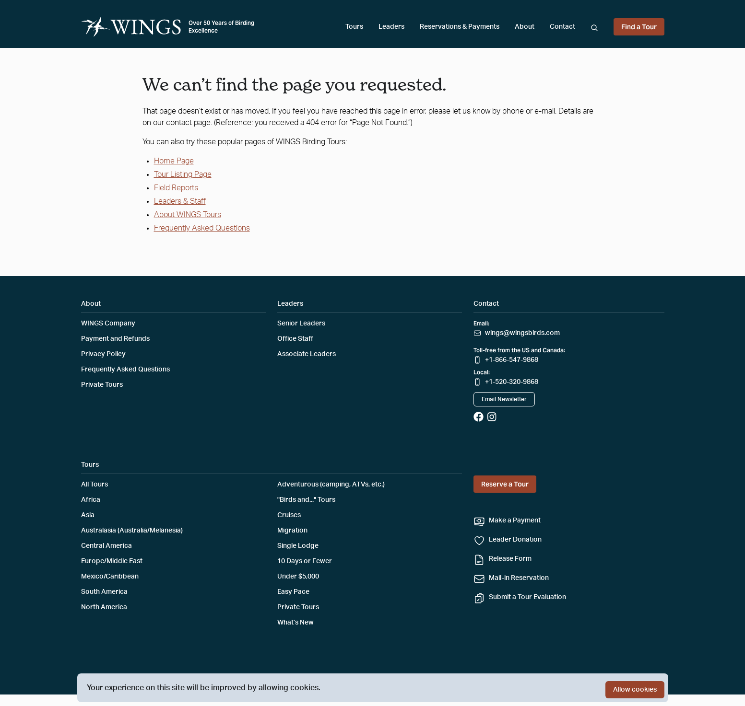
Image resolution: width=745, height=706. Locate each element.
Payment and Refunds (115, 339)
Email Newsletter (504, 399)
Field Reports (176, 188)
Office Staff (295, 339)
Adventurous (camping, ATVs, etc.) (331, 484)
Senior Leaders (301, 323)
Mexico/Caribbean (110, 576)
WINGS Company (108, 323)
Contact (562, 26)
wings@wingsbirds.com (522, 333)
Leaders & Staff (180, 201)
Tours (354, 26)
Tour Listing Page (183, 174)
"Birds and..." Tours (306, 500)
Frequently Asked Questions (202, 228)
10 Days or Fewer (304, 561)
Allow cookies (635, 689)
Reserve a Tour (505, 484)
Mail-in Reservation (519, 578)
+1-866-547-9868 (511, 360)
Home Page (174, 161)
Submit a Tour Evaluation (527, 597)
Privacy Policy (103, 354)
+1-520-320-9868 (511, 382)
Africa (90, 500)
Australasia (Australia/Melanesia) (132, 530)
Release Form (510, 559)
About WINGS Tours (187, 215)
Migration (292, 530)
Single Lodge (298, 546)
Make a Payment (515, 520)
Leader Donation (515, 539)
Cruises (289, 515)
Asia (88, 515)
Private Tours (102, 385)
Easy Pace (293, 592)
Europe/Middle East (111, 561)
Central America (106, 546)
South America (104, 592)
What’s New (295, 622)
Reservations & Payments (459, 26)
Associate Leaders (306, 354)
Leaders (391, 26)
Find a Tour (639, 27)
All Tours (94, 484)
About (524, 26)
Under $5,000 (298, 576)
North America (104, 607)
